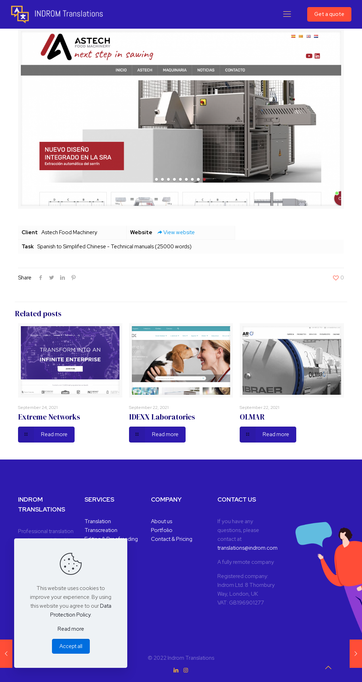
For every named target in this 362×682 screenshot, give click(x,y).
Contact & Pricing (171, 539)
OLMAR (252, 417)
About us (161, 521)
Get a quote (329, 14)
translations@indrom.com (247, 547)
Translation (97, 521)
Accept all (70, 646)
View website (175, 232)
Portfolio (162, 530)
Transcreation (100, 530)
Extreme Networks (49, 417)
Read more (71, 628)
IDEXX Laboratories (162, 417)
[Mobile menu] (287, 14)
